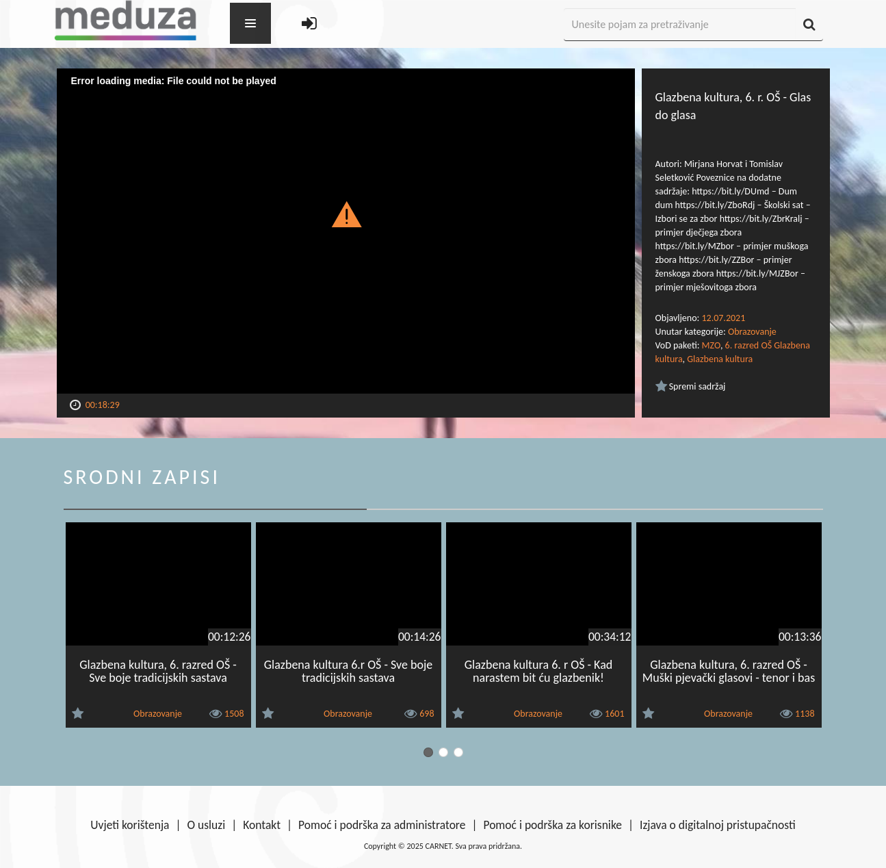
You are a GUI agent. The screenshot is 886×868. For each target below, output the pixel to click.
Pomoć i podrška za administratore (381, 824)
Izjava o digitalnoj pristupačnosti (718, 824)
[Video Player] (346, 231)
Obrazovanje (752, 331)
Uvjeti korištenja (129, 824)
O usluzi (206, 824)
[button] (346, 213)
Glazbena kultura (720, 359)
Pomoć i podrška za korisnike (552, 824)
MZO (711, 345)
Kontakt (262, 824)
